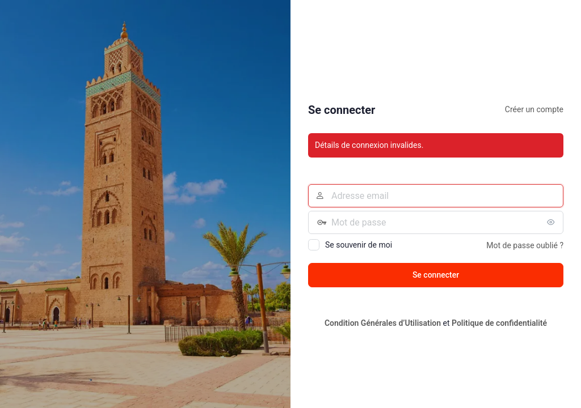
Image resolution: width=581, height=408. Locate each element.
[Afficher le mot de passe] (552, 222)
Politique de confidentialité (499, 323)
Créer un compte (534, 109)
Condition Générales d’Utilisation (383, 323)
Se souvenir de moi (358, 244)
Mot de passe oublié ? (524, 245)
